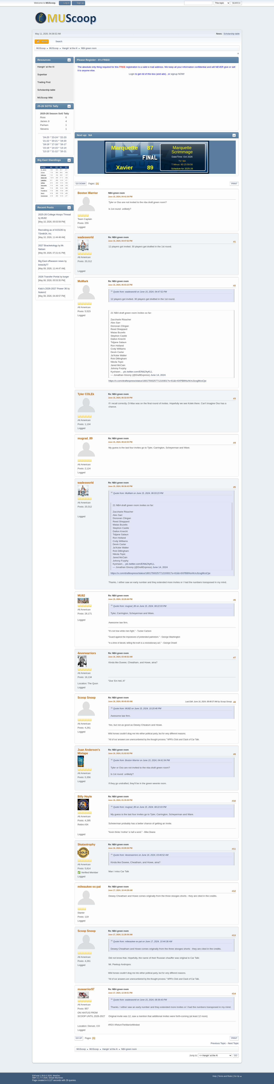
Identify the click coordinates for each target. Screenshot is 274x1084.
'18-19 (46, 144)
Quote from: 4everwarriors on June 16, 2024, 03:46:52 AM (140, 855)
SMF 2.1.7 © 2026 (40, 1078)
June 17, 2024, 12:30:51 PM (120, 993)
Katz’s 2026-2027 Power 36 (52, 288)
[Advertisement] (157, 103)
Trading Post (44, 82)
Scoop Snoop (87, 697)
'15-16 (46, 148)
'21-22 (46, 141)
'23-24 (54, 137)
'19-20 (63, 141)
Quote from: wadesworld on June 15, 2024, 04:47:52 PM (140, 292)
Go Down (80, 184)
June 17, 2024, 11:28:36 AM (120, 934)
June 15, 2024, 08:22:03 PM (120, 442)
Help (215, 1076)
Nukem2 (42, 292)
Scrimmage (182, 151)
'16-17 (63, 144)
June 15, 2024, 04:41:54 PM (120, 197)
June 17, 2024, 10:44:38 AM (120, 890)
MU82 (44, 218)
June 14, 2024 (157, 375)
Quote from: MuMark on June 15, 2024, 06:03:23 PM (138, 493)
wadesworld (86, 237)
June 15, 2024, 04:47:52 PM (120, 241)
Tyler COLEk (86, 394)
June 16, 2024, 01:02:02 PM (120, 753)
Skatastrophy (86, 844)
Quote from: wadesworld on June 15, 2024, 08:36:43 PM (140, 1000)
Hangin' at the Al (45, 66)
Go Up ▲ (238, 1076)
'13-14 (63, 148)
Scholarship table (231, 34)
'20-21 (54, 141)
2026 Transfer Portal (48, 276)
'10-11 (63, 151)
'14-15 (54, 148)
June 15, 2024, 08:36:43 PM (120, 486)
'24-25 (46, 137)
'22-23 (63, 137)
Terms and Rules (225, 1076)
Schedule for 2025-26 (182, 168)
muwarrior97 (86, 989)
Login (132, 74)
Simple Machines (56, 1078)
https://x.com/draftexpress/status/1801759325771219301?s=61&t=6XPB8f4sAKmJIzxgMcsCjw (157, 380)
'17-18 (54, 144)
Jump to (193, 1055)
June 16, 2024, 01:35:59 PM (120, 800)
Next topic (233, 1043)
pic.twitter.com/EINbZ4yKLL (138, 371)
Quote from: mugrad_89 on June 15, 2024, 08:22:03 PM (139, 606)
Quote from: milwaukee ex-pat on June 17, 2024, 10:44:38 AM (142, 941)
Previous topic (218, 1043)
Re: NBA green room (118, 237)
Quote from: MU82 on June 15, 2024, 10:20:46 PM (137, 708)
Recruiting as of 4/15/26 (50, 230)
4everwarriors (87, 653)
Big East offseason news (51, 261)
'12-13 (46, 151)
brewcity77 (43, 265)
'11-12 (54, 151)
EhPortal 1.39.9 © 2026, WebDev (46, 1076)
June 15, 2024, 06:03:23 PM (120, 285)
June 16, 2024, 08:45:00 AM (120, 701)
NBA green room (116, 193)
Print (234, 184)
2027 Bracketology (48, 245)
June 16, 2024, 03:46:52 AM (120, 657)
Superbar (42, 74)
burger (66, 277)
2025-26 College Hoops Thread (54, 214)
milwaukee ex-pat (89, 886)
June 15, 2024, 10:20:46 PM (120, 599)
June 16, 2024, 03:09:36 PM (120, 848)
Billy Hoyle (85, 796)
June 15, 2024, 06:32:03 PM (120, 398)
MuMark (83, 281)
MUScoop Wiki (45, 97)
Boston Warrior (88, 192)
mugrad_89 (85, 438)
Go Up (79, 1038)
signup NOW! (178, 74)
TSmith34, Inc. (45, 233)
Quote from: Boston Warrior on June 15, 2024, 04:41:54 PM (141, 760)
